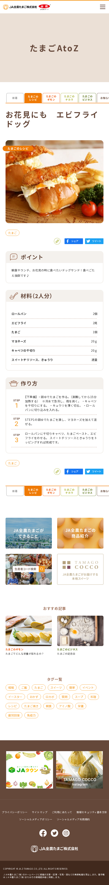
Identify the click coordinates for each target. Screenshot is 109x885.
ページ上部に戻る (103, 761)
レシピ (12, 706)
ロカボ (50, 697)
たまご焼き (31, 706)
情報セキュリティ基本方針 (91, 812)
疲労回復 (14, 715)
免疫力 (31, 715)
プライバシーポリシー (15, 812)
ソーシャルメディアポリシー (35, 819)
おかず (34, 697)
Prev (3, 770)
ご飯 (24, 687)
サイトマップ (39, 812)
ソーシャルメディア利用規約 (73, 819)
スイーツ (56, 687)
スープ (79, 697)
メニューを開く (100, 7)
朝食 (49, 706)
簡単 (72, 687)
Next (106, 770)
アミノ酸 (64, 706)
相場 (11, 687)
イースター (15, 697)
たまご (12, 233)
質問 (64, 697)
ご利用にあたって (62, 812)
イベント (88, 687)
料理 (93, 697)
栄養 (81, 706)
